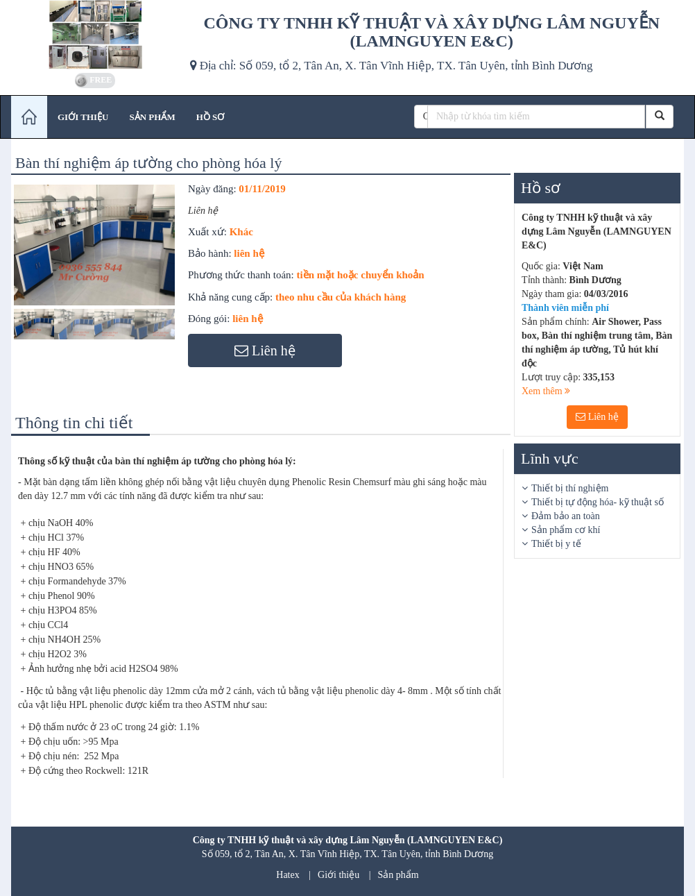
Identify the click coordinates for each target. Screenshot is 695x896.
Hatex (287, 875)
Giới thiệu (338, 875)
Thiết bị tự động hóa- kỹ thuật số (597, 502)
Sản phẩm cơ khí (565, 530)
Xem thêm (546, 391)
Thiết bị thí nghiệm (569, 488)
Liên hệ (597, 417)
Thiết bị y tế (556, 544)
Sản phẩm (398, 875)
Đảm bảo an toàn (565, 516)
